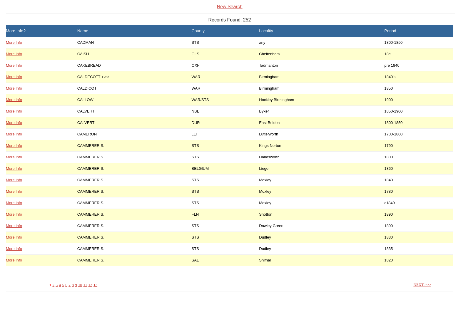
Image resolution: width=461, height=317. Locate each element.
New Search (229, 6)
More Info (14, 42)
